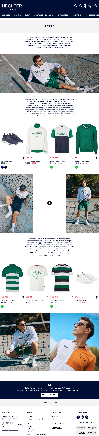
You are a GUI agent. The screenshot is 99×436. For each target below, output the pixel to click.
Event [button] (27, 15)
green (51, 167)
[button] (75, 5)
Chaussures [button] (63, 15)
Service (30, 412)
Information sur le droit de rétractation (35, 420)
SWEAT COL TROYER (32, 161)
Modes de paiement (33, 429)
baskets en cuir (80, 300)
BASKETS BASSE (6, 161)
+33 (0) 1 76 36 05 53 (8, 423)
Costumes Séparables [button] (43, 15)
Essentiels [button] (77, 15)
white (76, 306)
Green (76, 167)
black (5, 167)
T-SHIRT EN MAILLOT (57, 300)
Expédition (30, 426)
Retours (29, 416)
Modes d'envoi (58, 423)
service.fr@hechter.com (10, 430)
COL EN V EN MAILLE (82, 161)
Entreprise (56, 412)
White (26, 167)
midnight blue (2, 167)
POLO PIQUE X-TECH (57, 161)
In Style (54, 419)
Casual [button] (17, 15)
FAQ (28, 424)
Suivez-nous (81, 412)
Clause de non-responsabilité (36, 434)
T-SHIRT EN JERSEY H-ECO (34, 300)
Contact (6, 412)
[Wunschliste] (23, 158)
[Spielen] (49, 203)
